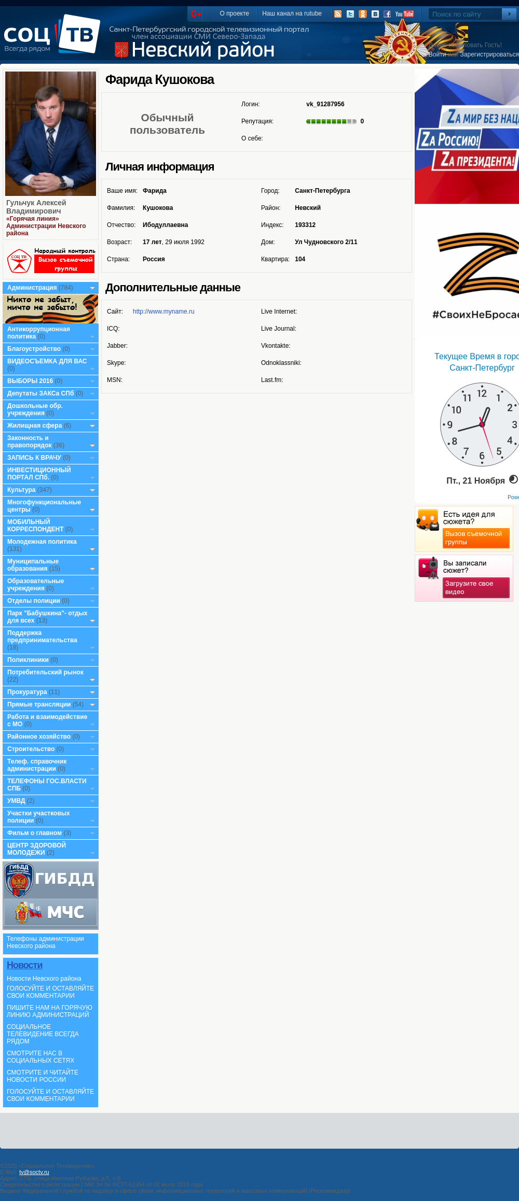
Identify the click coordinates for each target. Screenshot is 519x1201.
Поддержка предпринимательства (42, 636)
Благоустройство (34, 348)
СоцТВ (55, 41)
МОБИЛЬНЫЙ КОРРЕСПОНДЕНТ (36, 525)
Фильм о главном (34, 833)
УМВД (16, 800)
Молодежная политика (42, 541)
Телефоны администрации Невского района (45, 942)
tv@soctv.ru (34, 1172)
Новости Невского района (44, 978)
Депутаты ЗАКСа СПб (40, 393)
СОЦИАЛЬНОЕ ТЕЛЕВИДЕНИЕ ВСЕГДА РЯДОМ (43, 1034)
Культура (21, 489)
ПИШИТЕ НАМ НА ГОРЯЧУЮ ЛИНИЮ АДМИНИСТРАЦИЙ (49, 1011)
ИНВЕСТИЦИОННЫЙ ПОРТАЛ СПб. (39, 474)
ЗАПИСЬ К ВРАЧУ (34, 457)
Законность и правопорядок (29, 441)
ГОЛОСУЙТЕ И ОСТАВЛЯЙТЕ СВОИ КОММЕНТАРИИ (50, 992)
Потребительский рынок (45, 672)
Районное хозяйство (39, 736)
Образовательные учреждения (35, 584)
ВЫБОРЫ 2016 (30, 381)
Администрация (32, 287)
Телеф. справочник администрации (37, 765)
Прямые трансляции (39, 704)
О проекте (234, 13)
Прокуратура (27, 692)
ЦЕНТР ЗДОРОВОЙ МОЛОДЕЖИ (36, 849)
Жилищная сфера (34, 425)
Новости (24, 965)
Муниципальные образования (33, 565)
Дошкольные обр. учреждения (35, 409)
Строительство (30, 749)
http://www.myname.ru (164, 311)
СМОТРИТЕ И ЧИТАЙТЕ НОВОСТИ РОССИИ (42, 1076)
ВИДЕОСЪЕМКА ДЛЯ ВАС (47, 361)
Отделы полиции (33, 600)
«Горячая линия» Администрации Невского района (46, 226)
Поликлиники (28, 659)
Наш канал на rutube (292, 13)
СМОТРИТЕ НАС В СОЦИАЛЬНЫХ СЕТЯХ (40, 1057)
